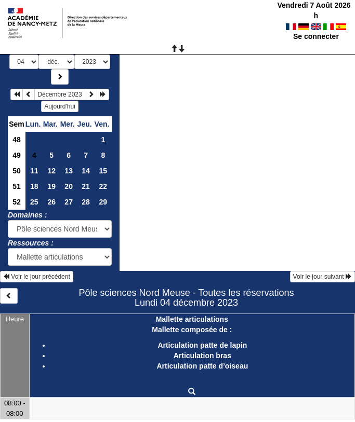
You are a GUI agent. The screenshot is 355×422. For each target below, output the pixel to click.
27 (68, 202)
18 (34, 186)
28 (86, 202)
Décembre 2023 (59, 94)
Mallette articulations (192, 319)
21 (86, 186)
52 (16, 202)
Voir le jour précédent (36, 276)
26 (51, 202)
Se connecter (316, 36)
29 (103, 202)
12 (51, 171)
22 (103, 186)
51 (16, 186)
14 (86, 171)
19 (51, 186)
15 (103, 171)
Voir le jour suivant (322, 276)
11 (34, 171)
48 (16, 139)
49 (16, 155)
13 (68, 171)
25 (34, 202)
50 (16, 171)
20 (68, 186)
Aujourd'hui (59, 106)
